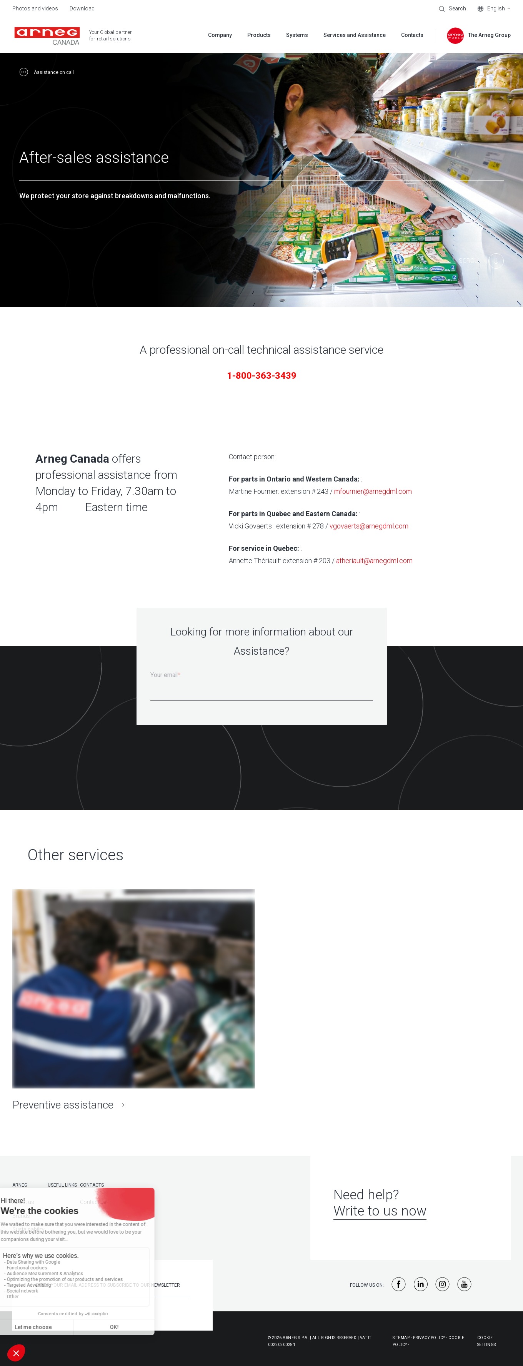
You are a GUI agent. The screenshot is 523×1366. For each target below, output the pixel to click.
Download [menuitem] (82, 8)
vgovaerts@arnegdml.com (369, 526)
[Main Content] (481, 261)
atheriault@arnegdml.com (374, 561)
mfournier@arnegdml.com (373, 491)
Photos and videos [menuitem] (35, 8)
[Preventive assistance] (133, 1000)
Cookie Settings (486, 1341)
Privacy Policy (429, 1338)
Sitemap (401, 1338)
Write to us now (379, 1211)
